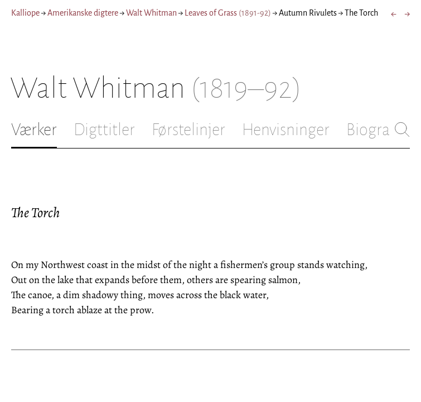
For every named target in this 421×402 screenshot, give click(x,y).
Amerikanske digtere (82, 12)
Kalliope (25, 12)
